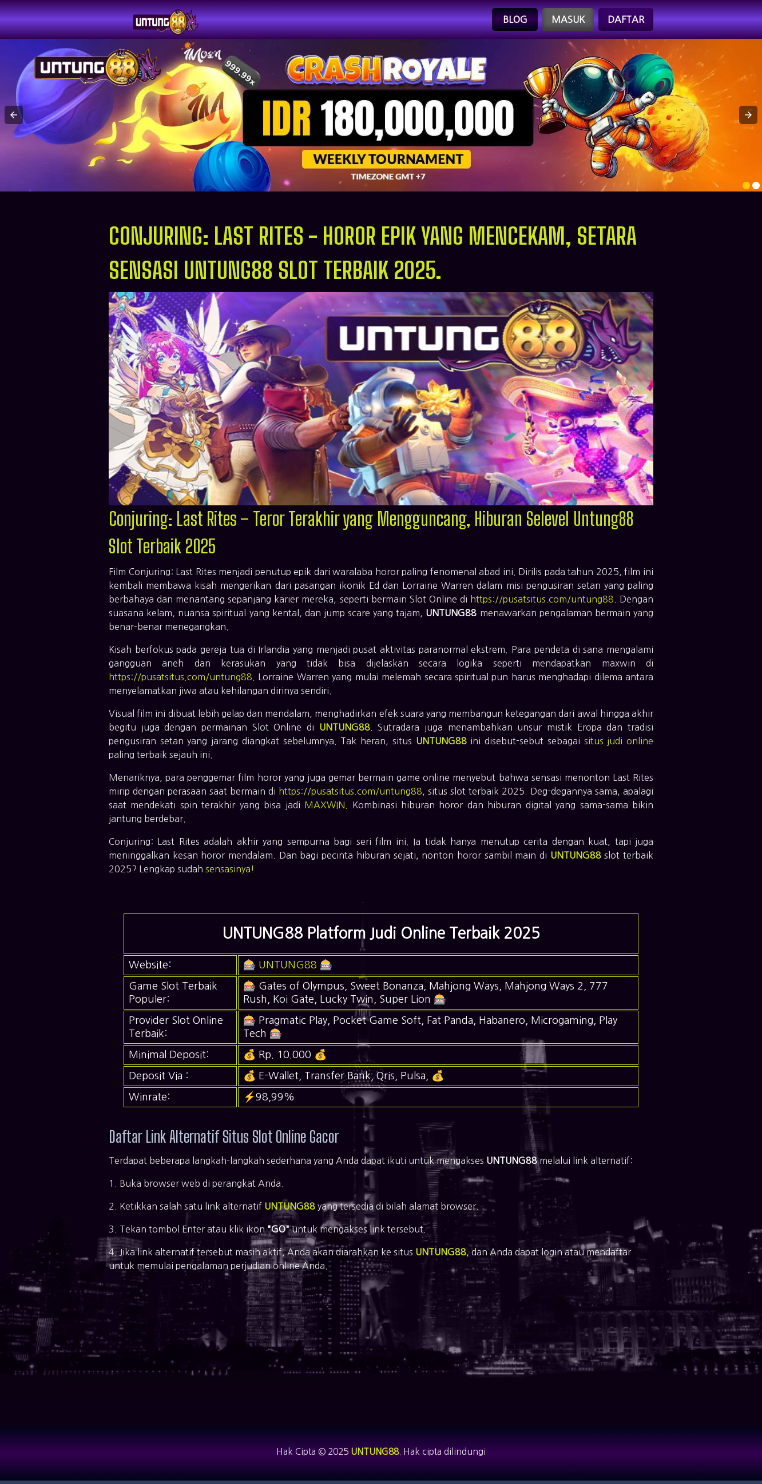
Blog (515, 20)
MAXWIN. (326, 807)
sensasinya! (230, 871)
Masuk (568, 20)
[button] (14, 117)
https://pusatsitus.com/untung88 (542, 601)
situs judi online (618, 743)
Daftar (626, 20)
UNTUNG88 (344, 729)
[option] (746, 188)
